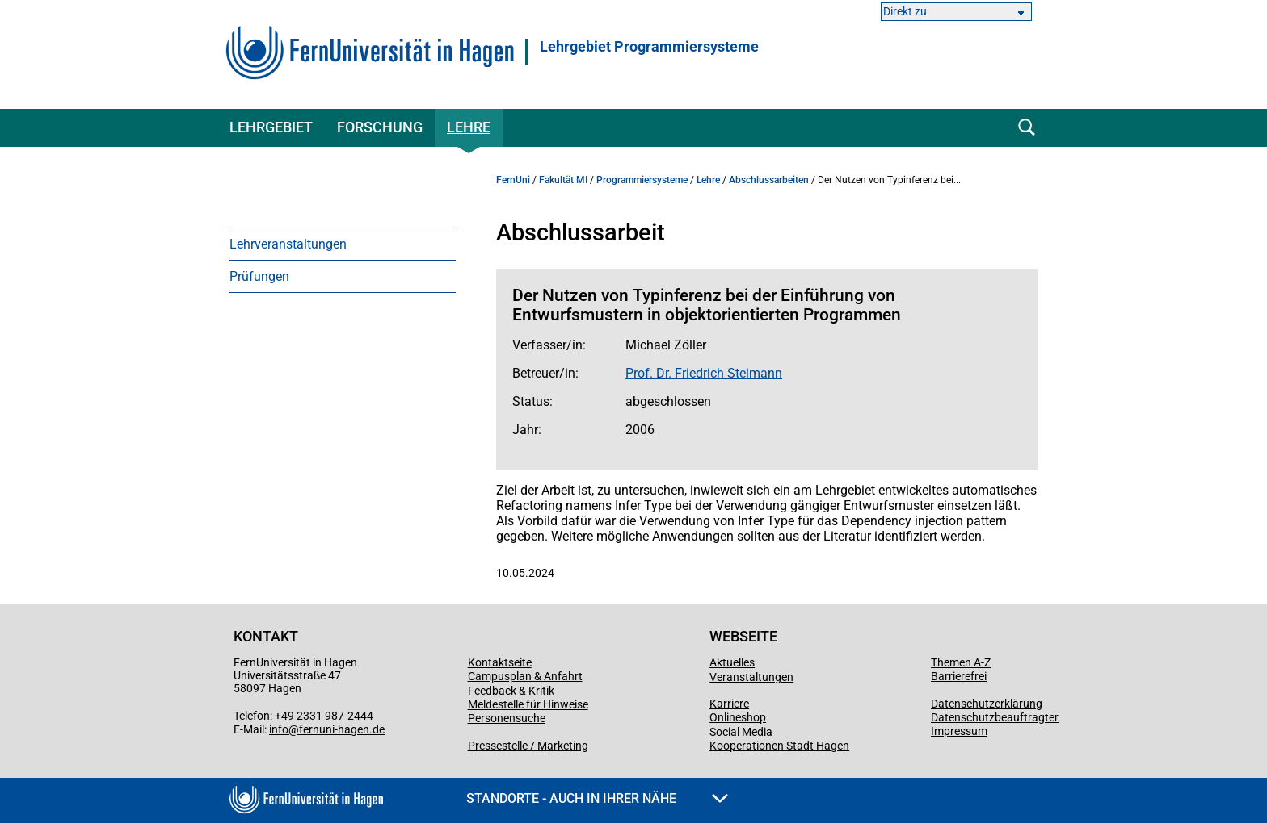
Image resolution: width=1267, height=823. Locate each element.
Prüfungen (259, 276)
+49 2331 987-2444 (324, 715)
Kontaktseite (500, 662)
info (278, 729)
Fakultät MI (563, 180)
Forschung (380, 127)
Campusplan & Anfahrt (525, 676)
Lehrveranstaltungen (288, 244)
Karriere (729, 703)
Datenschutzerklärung (986, 703)
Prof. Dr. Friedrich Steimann (703, 373)
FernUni (513, 180)
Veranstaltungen (751, 677)
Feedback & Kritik (511, 690)
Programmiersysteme (642, 180)
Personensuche (506, 718)
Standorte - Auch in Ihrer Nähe (597, 798)
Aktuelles (732, 662)
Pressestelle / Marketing (528, 745)
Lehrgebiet (271, 127)
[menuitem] (342, 244)
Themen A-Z (961, 662)
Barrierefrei (959, 676)
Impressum (959, 731)
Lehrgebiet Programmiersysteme (649, 47)
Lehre (468, 127)
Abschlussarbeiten (769, 180)
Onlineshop (737, 717)
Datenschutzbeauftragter (995, 717)
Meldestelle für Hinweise (528, 704)
